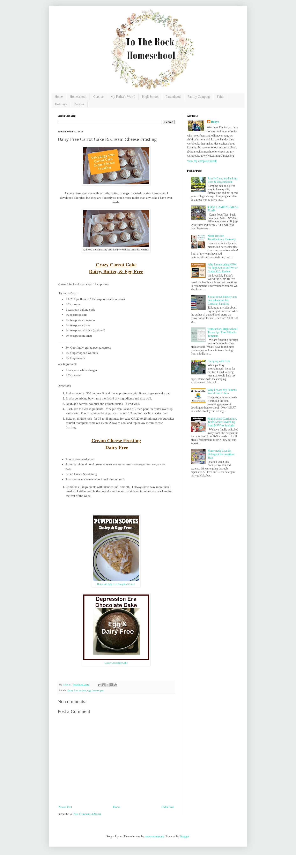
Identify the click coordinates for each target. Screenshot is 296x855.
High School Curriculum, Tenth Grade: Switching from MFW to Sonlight (222, 422)
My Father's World (123, 96)
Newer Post (65, 807)
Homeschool (78, 96)
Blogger (184, 836)
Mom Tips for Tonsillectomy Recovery (222, 237)
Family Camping (199, 96)
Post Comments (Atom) (87, 814)
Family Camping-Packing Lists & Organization (222, 180)
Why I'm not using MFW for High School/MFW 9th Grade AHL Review (223, 268)
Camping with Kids (219, 361)
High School (150, 96)
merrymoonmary (154, 836)
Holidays (61, 104)
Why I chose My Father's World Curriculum (222, 391)
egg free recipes (95, 690)
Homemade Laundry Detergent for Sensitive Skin (221, 454)
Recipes (79, 104)
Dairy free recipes (76, 690)
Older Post (168, 807)
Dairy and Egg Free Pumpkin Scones (116, 584)
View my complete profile (202, 161)
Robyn (215, 121)
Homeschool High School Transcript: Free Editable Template (222, 332)
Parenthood (173, 96)
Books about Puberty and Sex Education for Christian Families (222, 300)
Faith (220, 96)
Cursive (98, 96)
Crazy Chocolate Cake (116, 662)
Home (59, 96)
